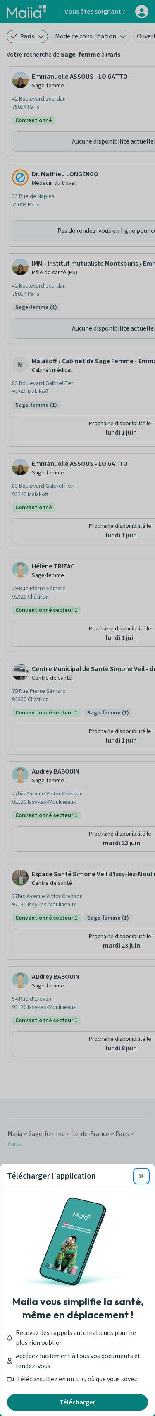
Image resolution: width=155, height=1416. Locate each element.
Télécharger (77, 1402)
